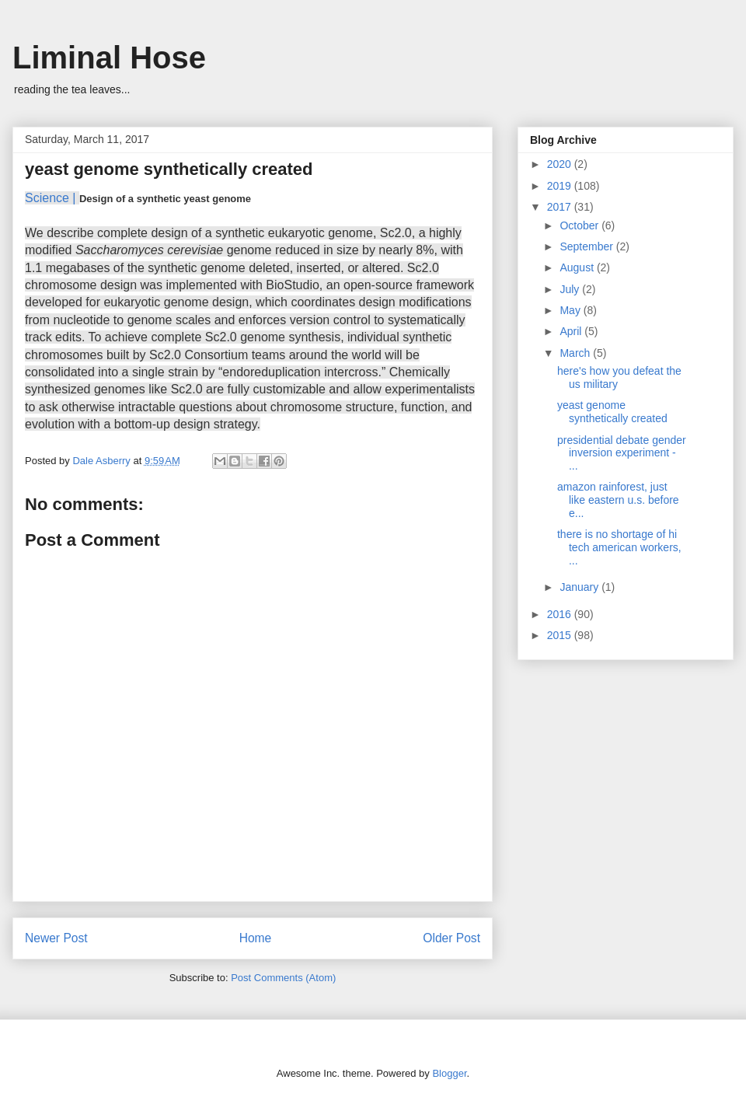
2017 (560, 207)
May (571, 310)
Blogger (449, 1073)
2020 (560, 164)
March (576, 353)
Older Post (451, 938)
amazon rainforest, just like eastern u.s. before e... (618, 499)
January (580, 587)
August (578, 267)
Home (255, 938)
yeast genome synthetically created (612, 411)
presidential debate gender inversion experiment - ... (621, 453)
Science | (50, 197)
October (580, 225)
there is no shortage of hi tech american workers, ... (619, 547)
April (572, 331)
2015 (560, 635)
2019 (560, 186)
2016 (560, 614)
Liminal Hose (109, 57)
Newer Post (56, 938)
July (571, 289)
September (587, 246)
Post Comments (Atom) (283, 977)
